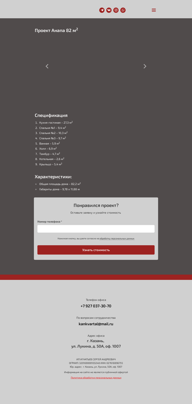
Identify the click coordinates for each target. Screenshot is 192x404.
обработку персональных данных (117, 238)
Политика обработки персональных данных (96, 377)
